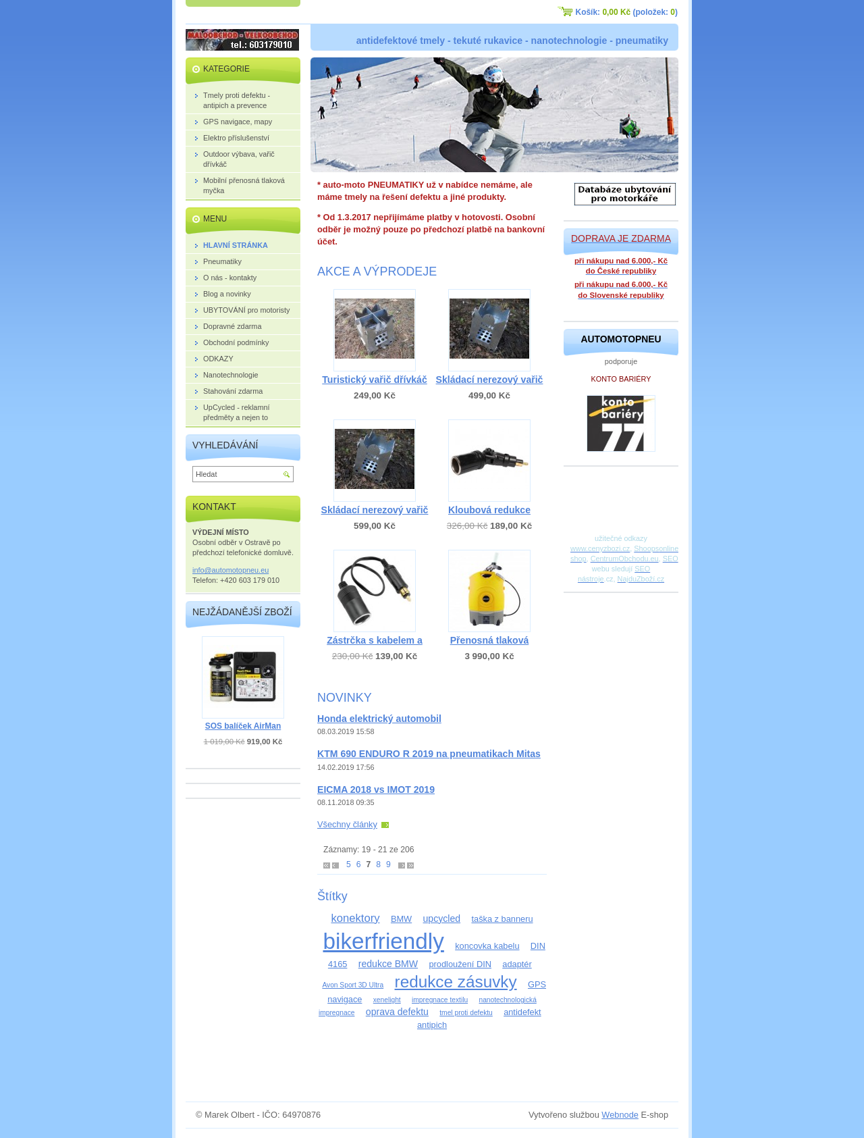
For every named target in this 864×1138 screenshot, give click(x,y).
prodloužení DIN (460, 964)
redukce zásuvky (456, 982)
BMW (401, 919)
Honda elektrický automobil (379, 718)
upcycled (442, 918)
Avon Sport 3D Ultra (352, 985)
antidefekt (522, 1012)
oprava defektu (397, 1011)
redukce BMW (388, 963)
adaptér (516, 964)
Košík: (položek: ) (627, 12)
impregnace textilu (440, 1000)
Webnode (620, 1115)
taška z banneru (502, 919)
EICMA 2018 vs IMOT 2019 (376, 789)
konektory (355, 918)
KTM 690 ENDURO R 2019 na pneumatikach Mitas (429, 753)
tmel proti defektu (466, 1012)
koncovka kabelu (487, 946)
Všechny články (347, 824)
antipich (432, 1025)
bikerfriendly (383, 941)
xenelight (387, 1000)
